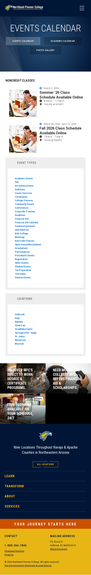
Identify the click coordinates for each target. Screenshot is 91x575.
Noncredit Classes (24, 240)
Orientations (21, 248)
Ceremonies (21, 196)
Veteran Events (23, 277)
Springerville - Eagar (26, 332)
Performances (22, 251)
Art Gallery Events (24, 185)
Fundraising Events (25, 226)
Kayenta (19, 321)
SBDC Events (21, 262)
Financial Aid (21, 218)
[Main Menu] (82, 8)
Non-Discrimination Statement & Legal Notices (28, 565)
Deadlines (20, 215)
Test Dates (20, 273)
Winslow (19, 343)
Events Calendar (23, 41)
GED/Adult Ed (21, 229)
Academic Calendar (63, 41)
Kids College (21, 233)
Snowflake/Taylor (24, 329)
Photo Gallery (45, 50)
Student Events (23, 266)
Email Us (9, 555)
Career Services (23, 193)
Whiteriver (20, 340)
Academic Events (24, 178)
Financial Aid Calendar (26, 222)
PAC (17, 182)
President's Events (25, 255)
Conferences (21, 207)
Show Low (20, 325)
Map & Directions (58, 549)
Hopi (17, 318)
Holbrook (20, 314)
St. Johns (20, 336)
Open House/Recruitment (28, 244)
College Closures (24, 200)
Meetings (20, 237)
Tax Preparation (23, 270)
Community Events (24, 204)
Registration (21, 259)
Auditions (20, 189)
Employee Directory (14, 551)
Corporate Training (25, 211)
